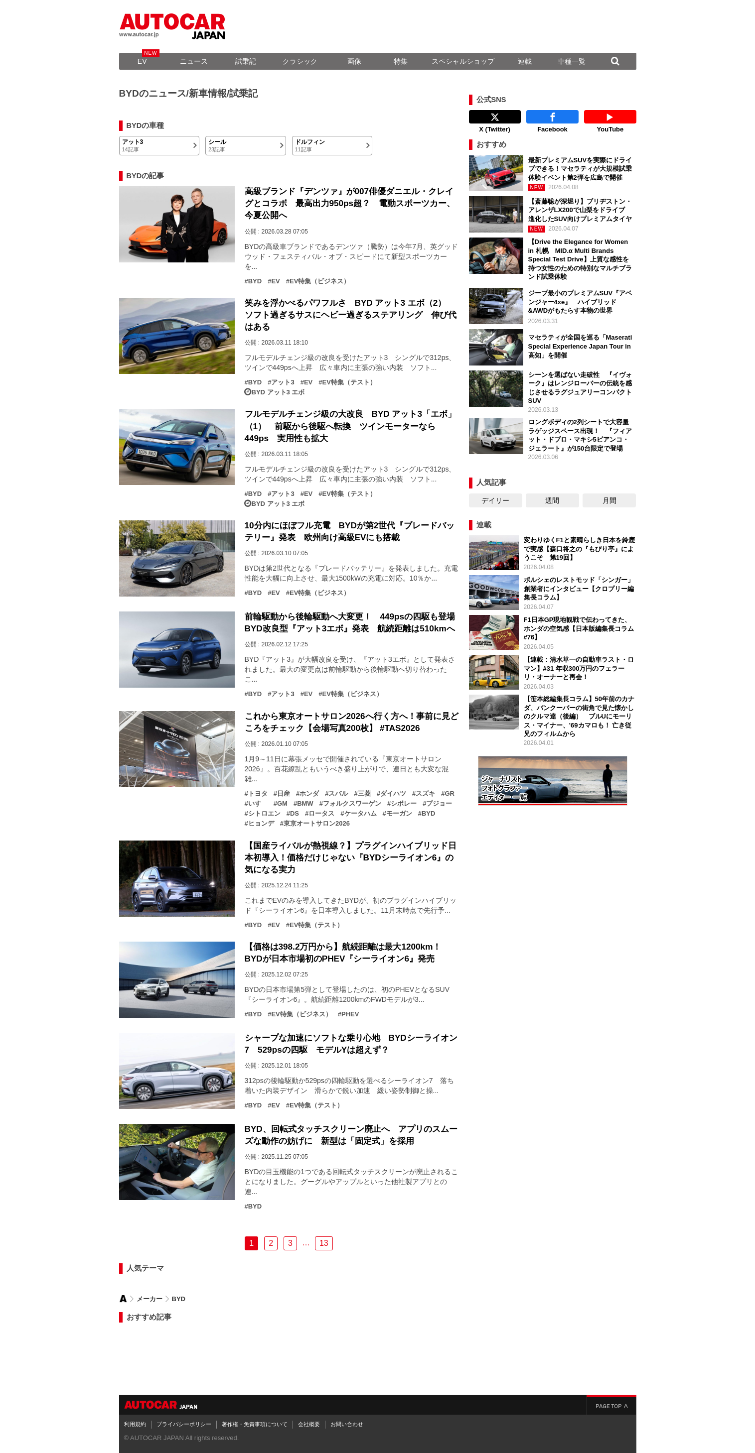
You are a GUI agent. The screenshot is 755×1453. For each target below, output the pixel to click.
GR (449, 793)
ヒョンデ (261, 823)
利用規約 (135, 1424)
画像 (354, 61)
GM (282, 803)
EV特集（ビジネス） (320, 281)
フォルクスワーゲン (352, 803)
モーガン (399, 813)
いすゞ (258, 803)
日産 (283, 793)
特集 (401, 61)
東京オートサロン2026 (317, 823)
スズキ (425, 793)
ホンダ (309, 793)
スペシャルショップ (463, 61)
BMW (305, 803)
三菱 (364, 793)
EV (142, 61)
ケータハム (360, 813)
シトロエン (264, 813)
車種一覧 (572, 61)
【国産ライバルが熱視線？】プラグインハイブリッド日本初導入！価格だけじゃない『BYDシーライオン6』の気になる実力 (350, 857)
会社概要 (309, 1424)
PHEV (350, 1014)
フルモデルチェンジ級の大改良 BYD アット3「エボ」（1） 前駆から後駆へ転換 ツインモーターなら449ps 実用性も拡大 (350, 426)
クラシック (300, 61)
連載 (525, 61)
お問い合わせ (346, 1424)
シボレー (404, 803)
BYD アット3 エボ (278, 392)
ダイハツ (393, 793)
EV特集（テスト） (349, 382)
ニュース (194, 61)
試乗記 (245, 61)
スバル (338, 793)
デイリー (495, 500)
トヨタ (258, 793)
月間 (609, 500)
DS (294, 813)
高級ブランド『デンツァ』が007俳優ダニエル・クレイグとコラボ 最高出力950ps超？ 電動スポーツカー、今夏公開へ (350, 203)
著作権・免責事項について (255, 1424)
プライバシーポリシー (183, 1424)
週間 (552, 500)
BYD (255, 281)
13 (323, 1243)
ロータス (321, 813)
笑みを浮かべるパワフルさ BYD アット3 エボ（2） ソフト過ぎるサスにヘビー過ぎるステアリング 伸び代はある (350, 315)
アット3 (282, 382)
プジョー (439, 803)
